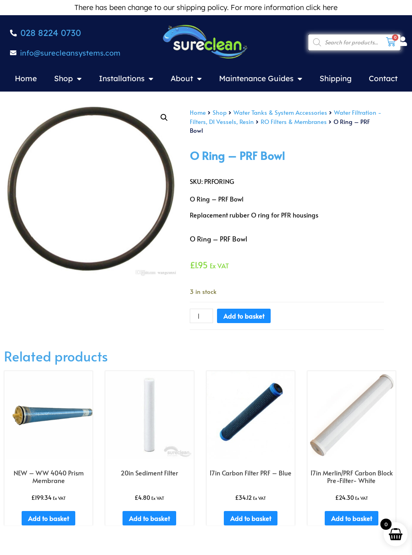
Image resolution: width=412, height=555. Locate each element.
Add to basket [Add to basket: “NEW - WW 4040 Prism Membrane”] (48, 518)
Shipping (336, 78)
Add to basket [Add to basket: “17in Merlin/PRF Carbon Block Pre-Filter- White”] (351, 518)
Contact (383, 78)
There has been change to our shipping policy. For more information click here (206, 7)
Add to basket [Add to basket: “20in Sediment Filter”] (149, 518)
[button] (164, 117)
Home (26, 78)
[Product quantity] (201, 316)
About (186, 78)
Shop (68, 78)
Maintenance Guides (260, 78)
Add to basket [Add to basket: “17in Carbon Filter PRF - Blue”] (250, 518)
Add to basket (243, 315)
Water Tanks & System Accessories (280, 112)
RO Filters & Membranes (294, 122)
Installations (126, 78)
